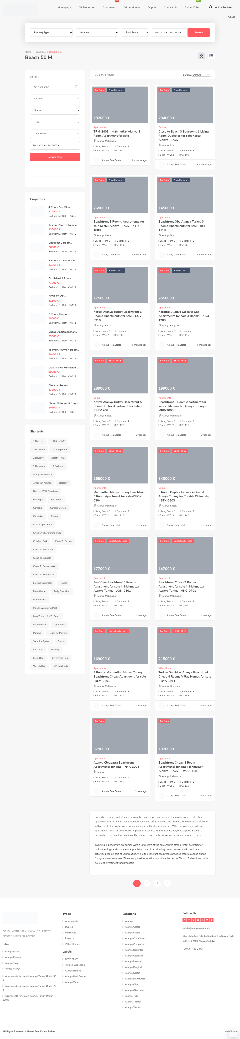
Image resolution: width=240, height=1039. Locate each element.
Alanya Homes (13, 957)
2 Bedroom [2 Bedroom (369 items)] (39, 466)
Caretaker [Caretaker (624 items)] (38, 516)
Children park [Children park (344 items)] (40, 541)
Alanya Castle (132, 926)
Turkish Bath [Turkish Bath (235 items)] (39, 666)
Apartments (109, 4)
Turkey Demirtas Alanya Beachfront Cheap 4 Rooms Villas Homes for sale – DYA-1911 (184, 676)
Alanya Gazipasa (134, 955)
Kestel (172, 830)
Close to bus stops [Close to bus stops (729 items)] (43, 549)
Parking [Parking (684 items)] (37, 633)
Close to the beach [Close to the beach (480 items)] (43, 574)
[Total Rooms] (135, 32)
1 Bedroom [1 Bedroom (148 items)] (39, 449)
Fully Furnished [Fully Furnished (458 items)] (62, 591)
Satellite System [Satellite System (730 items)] (41, 641)
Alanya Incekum (133, 961)
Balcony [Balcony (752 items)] (63, 482)
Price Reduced (115, 90)
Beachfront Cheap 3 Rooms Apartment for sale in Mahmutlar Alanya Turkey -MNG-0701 (181, 586)
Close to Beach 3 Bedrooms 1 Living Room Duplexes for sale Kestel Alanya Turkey (183, 136)
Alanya (100, 772)
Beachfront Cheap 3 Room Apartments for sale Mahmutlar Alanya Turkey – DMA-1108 (180, 767)
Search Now (55, 157)
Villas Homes (132, 7)
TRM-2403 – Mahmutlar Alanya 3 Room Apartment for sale (117, 134)
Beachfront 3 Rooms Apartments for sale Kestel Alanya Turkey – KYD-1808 (119, 226)
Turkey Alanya (12, 968)
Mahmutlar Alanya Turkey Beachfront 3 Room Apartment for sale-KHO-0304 (120, 496)
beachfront (114, 845)
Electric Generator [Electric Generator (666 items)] (42, 583)
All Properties (86, 7)
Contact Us (170, 7)
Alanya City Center (135, 938)
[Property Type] (51, 32)
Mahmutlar (162, 830)
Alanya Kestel (169, 145)
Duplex (152, 7)
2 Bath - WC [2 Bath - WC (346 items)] (58, 457)
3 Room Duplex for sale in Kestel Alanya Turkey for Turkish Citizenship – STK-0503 (184, 496)
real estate (197, 817)
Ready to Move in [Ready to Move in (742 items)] (58, 633)
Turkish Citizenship (75, 964)
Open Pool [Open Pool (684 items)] (59, 624)
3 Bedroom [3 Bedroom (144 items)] (58, 466)
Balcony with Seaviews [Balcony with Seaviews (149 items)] (45, 491)
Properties (40, 52)
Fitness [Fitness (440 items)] (63, 583)
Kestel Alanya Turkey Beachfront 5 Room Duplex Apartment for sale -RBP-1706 (118, 406)
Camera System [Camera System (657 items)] (58, 507)
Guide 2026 (191, 4)
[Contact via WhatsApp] (233, 1033)
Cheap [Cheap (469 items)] (54, 516)
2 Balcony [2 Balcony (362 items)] (38, 457)
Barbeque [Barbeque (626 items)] (38, 499)
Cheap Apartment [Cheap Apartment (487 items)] (42, 524)
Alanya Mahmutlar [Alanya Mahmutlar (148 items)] (42, 474)
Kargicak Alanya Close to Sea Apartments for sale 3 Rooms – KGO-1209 (184, 316)
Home (28, 52)
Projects (69, 938)
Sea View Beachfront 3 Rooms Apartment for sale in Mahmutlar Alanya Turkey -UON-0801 (117, 586)
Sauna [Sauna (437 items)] (61, 641)
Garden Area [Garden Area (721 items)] (39, 599)
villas (112, 830)
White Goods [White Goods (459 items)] (61, 666)
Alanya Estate (12, 951)
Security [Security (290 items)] (55, 649)
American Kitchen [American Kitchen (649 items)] (42, 482)
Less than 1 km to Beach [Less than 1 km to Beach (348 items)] (46, 616)
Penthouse (70, 932)
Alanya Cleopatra (134, 944)
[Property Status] (55, 110)
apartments (101, 830)
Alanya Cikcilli (132, 932)
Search (198, 32)
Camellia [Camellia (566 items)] (37, 507)
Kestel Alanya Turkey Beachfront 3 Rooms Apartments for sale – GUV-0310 (118, 316)
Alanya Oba (168, 235)
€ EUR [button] (233, 17)
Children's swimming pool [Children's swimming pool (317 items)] (47, 533)
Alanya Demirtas (171, 686)
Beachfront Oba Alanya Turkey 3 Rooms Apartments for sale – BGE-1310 (182, 226)
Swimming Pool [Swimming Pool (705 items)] (60, 658)
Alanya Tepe (131, 995)
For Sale (99, 90)
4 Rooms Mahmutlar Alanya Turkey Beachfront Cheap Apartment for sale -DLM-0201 (120, 676)
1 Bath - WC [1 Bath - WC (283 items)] (58, 441)
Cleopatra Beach (189, 830)
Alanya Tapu (11, 963)
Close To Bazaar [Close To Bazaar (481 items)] (63, 541)
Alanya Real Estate (75, 976)
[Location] (97, 32)
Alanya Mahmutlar (106, 141)
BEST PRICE (114, 360)
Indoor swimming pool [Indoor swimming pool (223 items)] (45, 608)
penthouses (125, 830)
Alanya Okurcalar (134, 990)
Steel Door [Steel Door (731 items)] (38, 658)
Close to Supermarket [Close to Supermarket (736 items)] (44, 566)
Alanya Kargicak (170, 325)
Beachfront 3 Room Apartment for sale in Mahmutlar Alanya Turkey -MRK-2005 (182, 406)
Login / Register (223, 7)
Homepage (64, 7)
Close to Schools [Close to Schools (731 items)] (42, 558)
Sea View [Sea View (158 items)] (38, 649)
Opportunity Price (117, 541)
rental (185, 845)
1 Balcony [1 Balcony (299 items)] (38, 441)
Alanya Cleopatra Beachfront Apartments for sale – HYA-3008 (116, 765)
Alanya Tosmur (133, 1001)
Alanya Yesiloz (133, 1007)
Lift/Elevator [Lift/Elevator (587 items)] (39, 624)
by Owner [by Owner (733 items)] (56, 499)
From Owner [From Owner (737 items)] (39, 591)
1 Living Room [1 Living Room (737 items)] (60, 449)
